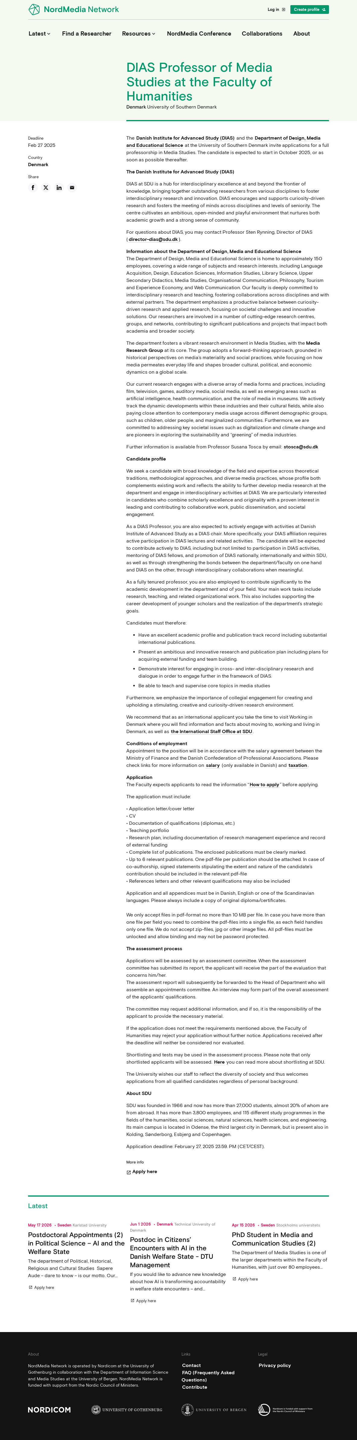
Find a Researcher (86, 33)
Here (219, 1062)
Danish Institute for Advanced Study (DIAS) (185, 138)
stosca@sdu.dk (301, 447)
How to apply (264, 784)
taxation (298, 765)
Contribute (194, 1387)
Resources (139, 33)
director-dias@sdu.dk (153, 239)
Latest (40, 33)
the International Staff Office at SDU (211, 731)
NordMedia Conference (199, 33)
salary (213, 765)
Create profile (310, 9)
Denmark (38, 164)
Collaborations (262, 33)
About (301, 33)
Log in (277, 9)
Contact (191, 1365)
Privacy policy (275, 1365)
